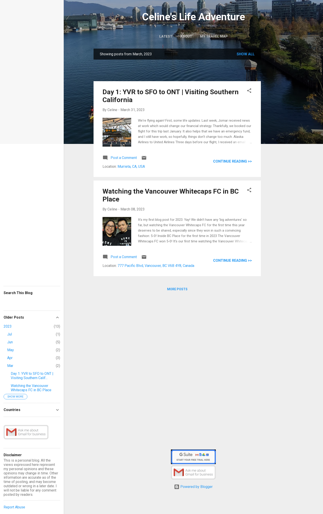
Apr (10, 358)
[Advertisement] (278, 119)
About (186, 36)
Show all (246, 54)
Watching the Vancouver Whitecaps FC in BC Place (31, 388)
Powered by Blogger (193, 487)
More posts (177, 289)
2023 (8, 326)
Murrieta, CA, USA (131, 166)
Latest (165, 36)
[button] (249, 91)
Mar (10, 366)
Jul (9, 334)
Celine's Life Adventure (193, 17)
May (10, 350)
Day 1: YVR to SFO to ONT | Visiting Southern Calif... (32, 375)
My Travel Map (214, 36)
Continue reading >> (232, 161)
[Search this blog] (32, 301)
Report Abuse (14, 507)
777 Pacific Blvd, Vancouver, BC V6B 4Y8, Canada (156, 266)
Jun (10, 342)
